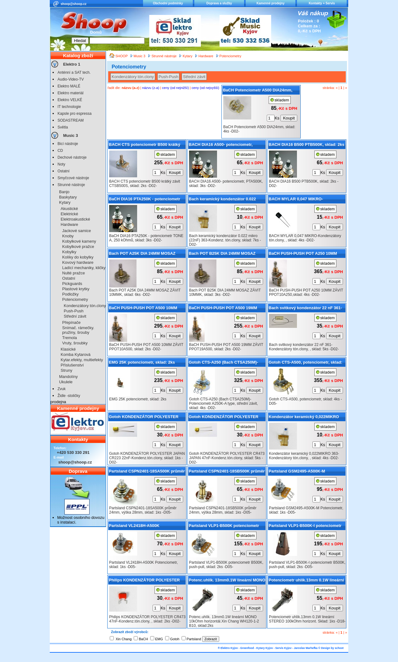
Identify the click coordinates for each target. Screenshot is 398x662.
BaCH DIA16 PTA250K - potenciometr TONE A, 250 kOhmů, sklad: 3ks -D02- (145, 200)
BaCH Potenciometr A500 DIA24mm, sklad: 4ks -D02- (257, 91)
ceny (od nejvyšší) (205, 88)
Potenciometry (75, 299)
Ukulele (65, 382)
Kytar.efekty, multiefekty (82, 359)
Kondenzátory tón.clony (85, 305)
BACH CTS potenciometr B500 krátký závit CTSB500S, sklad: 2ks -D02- (144, 145)
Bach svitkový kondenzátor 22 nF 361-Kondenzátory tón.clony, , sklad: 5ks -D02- (305, 308)
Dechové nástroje (72, 157)
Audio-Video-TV (71, 79)
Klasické (68, 349)
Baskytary (68, 197)
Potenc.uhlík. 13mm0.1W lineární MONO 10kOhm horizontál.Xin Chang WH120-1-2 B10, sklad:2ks (227, 581)
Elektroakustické (75, 219)
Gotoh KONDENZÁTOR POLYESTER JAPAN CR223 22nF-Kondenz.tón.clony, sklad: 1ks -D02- (147, 417)
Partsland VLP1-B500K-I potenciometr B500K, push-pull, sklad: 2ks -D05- (305, 526)
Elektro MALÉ (69, 86)
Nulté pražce (73, 273)
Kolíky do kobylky (77, 257)
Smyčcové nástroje (73, 178)
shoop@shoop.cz (73, 4)
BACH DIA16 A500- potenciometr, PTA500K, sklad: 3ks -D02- (220, 145)
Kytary (65, 202)
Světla (63, 127)
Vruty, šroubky (75, 343)
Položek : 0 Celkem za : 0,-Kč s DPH (309, 26)
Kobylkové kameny (79, 241)
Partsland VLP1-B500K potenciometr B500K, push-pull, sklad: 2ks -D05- (224, 526)
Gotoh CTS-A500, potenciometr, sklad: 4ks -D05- (305, 363)
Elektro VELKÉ (70, 100)
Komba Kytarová (75, 354)
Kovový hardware (77, 262)
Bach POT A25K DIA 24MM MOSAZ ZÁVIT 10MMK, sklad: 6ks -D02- (142, 254)
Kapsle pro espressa (74, 113)
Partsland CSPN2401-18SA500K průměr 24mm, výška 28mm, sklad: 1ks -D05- (147, 472)
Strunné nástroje (71, 185)
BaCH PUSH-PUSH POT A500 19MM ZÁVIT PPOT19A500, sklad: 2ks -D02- (224, 308)
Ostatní (64, 171)
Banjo (64, 191)
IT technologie (69, 107)
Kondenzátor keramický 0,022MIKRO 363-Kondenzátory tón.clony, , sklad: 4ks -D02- (304, 417)
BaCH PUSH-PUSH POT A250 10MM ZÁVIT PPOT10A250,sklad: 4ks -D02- (304, 254)
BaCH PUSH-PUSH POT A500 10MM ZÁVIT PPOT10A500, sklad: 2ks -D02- (144, 308)
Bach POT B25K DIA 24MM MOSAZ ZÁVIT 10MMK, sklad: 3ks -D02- (222, 254)
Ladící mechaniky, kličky (83, 267)
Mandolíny (68, 376)
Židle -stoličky (69, 396)
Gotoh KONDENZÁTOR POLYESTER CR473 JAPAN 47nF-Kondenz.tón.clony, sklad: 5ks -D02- (227, 417)
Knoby (68, 236)
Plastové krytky (75, 289)
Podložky (70, 294)
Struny (66, 370)
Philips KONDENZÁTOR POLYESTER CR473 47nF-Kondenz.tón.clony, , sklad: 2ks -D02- (147, 581)
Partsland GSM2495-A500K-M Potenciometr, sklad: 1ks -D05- (298, 472)
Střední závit (75, 316)
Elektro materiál (70, 93)
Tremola (69, 337)
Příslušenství (72, 365)
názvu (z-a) (150, 88)
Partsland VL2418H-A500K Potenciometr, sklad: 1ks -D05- (138, 526)
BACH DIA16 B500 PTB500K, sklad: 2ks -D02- (307, 145)
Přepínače (71, 322)
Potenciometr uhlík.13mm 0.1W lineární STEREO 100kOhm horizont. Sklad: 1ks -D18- (306, 581)
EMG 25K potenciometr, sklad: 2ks (142, 362)
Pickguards (72, 283)
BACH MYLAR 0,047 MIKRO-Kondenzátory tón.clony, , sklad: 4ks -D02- (305, 200)
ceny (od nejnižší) (175, 88)
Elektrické (69, 214)
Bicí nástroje (68, 144)
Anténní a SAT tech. (74, 72)
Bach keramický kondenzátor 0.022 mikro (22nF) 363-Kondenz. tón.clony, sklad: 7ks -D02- (224, 200)
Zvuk (62, 389)
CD (60, 150)
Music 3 (70, 135)
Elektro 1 (71, 64)
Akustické (69, 208)
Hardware (69, 224)
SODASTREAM (71, 120)
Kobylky (69, 251)
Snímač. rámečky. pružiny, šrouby (78, 330)
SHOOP (122, 56)
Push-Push (74, 311)
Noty (61, 164)
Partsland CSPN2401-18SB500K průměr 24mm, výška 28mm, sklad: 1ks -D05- (227, 472)
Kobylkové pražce (78, 246)
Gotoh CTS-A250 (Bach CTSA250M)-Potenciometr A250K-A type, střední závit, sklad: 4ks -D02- (223, 363)
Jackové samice (76, 230)
